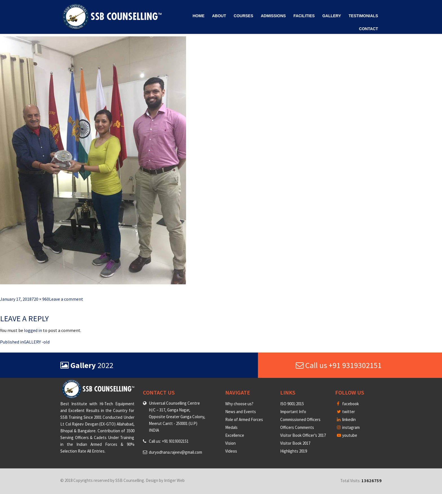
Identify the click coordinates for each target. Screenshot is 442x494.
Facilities (304, 16)
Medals (231, 427)
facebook (348, 403)
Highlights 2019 (293, 451)
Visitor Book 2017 (295, 443)
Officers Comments (297, 427)
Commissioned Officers (300, 419)
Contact (368, 28)
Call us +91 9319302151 (339, 365)
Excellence (234, 435)
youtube (347, 435)
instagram (348, 427)
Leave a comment (66, 299)
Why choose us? (239, 403)
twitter (346, 411)
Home (198, 16)
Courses (243, 16)
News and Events (240, 411)
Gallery (331, 16)
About (219, 16)
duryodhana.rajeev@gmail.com (175, 452)
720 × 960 (40, 299)
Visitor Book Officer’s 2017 (303, 435)
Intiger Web (174, 480)
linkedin (346, 419)
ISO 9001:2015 (292, 403)
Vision (230, 443)
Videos (231, 451)
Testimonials (363, 16)
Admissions (273, 16)
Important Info (293, 411)
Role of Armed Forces (244, 419)
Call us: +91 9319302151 (169, 441)
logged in (33, 330)
